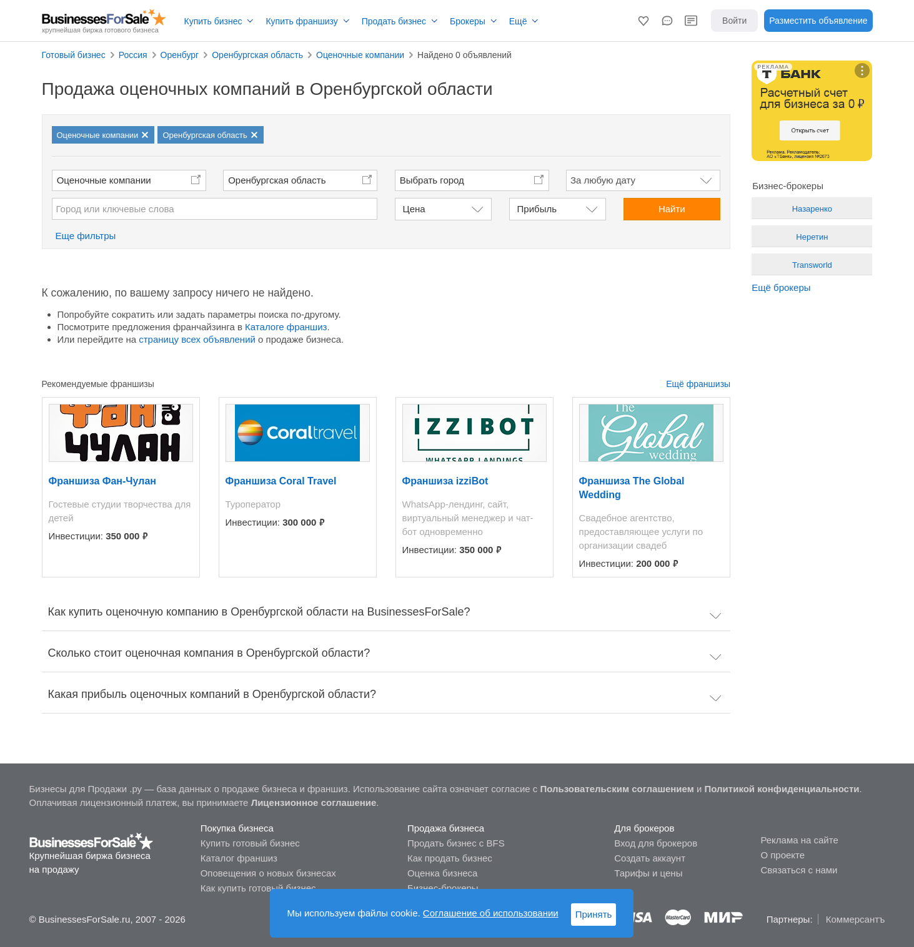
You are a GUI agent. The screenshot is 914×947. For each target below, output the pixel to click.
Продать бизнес (394, 21)
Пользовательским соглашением (616, 788)
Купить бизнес (213, 21)
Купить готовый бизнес (250, 843)
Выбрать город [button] (432, 180)
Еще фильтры (86, 235)
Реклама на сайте (799, 840)
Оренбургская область (276, 180)
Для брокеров (644, 828)
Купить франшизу (301, 21)
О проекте (782, 855)
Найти (671, 209)
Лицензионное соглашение (314, 802)
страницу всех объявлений (197, 339)
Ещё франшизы (698, 384)
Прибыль (537, 209)
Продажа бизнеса (445, 828)
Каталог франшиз (239, 858)
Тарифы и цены (648, 873)
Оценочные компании (104, 180)
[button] (643, 20)
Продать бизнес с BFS (456, 843)
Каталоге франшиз (286, 326)
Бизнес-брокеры (443, 888)
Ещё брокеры (781, 287)
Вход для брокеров (655, 843)
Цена (414, 209)
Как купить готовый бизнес (258, 888)
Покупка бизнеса (237, 828)
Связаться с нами (798, 870)
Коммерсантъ (855, 919)
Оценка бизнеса (442, 873)
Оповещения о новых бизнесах (268, 873)
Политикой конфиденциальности (782, 788)
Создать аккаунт (649, 858)
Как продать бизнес (449, 858)
